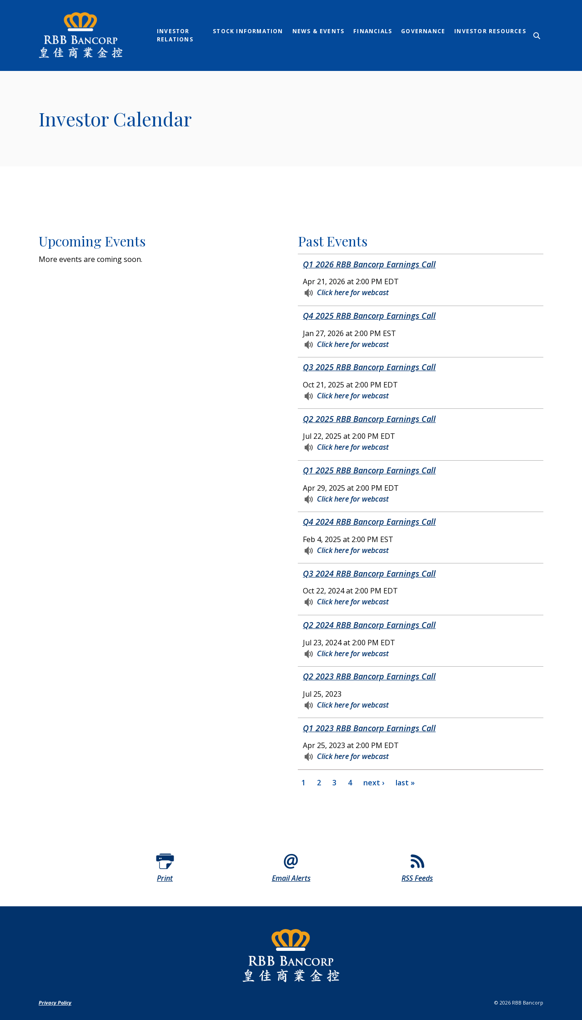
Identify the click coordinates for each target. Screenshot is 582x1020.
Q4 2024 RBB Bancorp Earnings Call (369, 521)
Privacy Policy (55, 1002)
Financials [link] (372, 31)
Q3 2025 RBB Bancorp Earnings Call (369, 367)
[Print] (165, 867)
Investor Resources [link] (490, 31)
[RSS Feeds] (417, 867)
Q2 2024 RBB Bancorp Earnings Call (369, 624)
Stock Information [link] (248, 31)
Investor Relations (175, 35)
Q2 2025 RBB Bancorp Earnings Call (369, 418)
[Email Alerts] (291, 867)
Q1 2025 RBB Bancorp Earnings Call (369, 470)
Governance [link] (423, 31)
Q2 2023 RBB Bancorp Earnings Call (369, 676)
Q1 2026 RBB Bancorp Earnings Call (369, 264)
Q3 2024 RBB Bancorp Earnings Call (369, 573)
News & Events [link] (318, 31)
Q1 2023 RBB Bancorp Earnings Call (369, 728)
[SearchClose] (537, 36)
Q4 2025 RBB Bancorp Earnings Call (369, 315)
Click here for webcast (353, 291)
